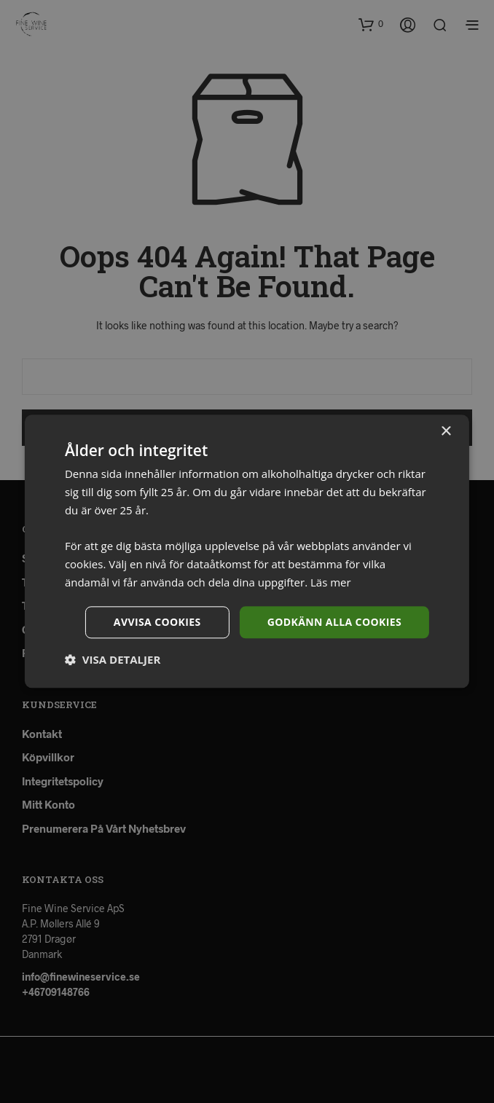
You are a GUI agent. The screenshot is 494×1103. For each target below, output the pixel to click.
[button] (112, 660)
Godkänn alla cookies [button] (334, 622)
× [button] (445, 431)
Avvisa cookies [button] (157, 622)
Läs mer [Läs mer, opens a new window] (330, 582)
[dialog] (247, 551)
